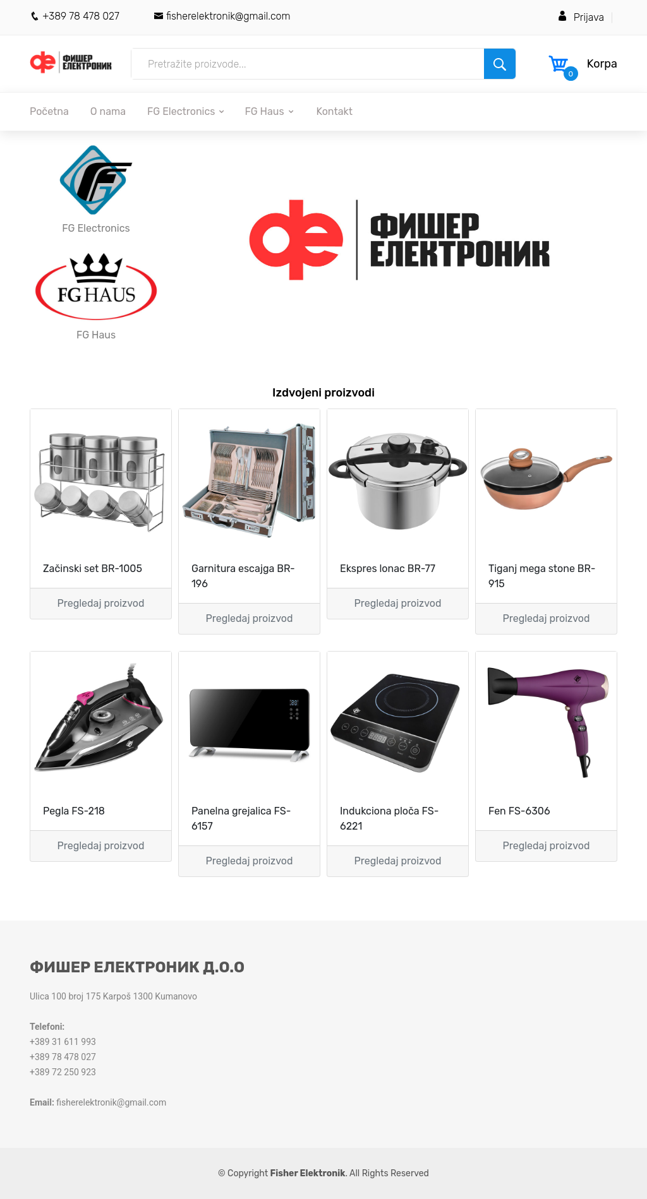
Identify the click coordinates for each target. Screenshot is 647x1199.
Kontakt (335, 111)
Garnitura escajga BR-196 (243, 576)
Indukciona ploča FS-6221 (389, 818)
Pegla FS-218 (74, 811)
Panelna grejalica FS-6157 (241, 818)
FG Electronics (186, 111)
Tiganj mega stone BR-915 (541, 576)
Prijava (589, 17)
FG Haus (269, 111)
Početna (49, 111)
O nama (108, 111)
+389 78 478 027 (74, 16)
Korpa (602, 64)
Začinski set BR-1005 (92, 569)
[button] (214, 240)
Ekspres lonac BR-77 (387, 569)
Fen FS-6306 (519, 811)
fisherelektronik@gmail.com (222, 16)
